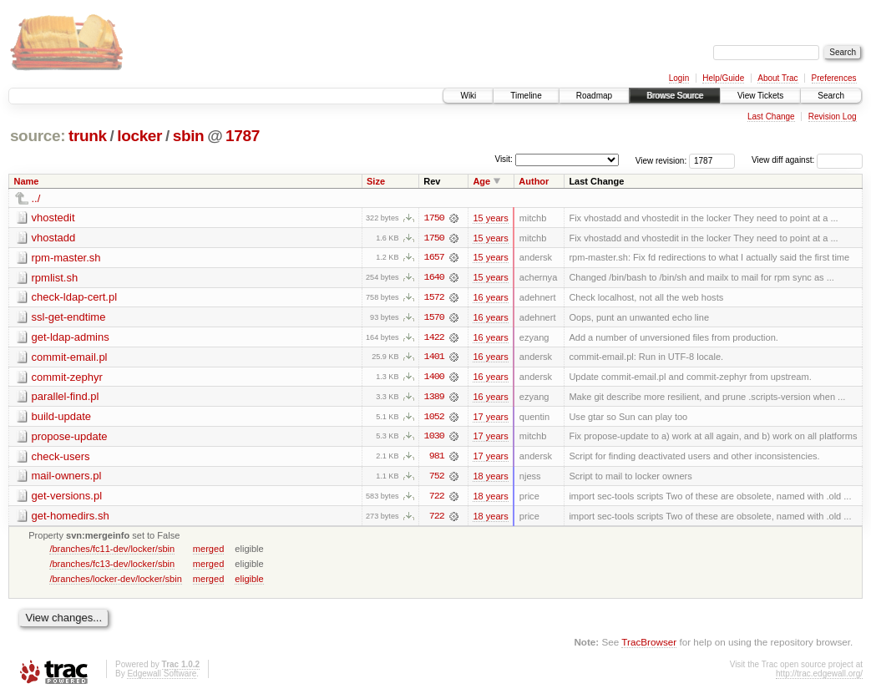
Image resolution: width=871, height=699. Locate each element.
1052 (434, 418)
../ (36, 198)
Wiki (468, 95)
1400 (434, 378)
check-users (61, 458)
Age (481, 181)
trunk (87, 135)
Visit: (503, 159)
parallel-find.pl (65, 398)
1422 (434, 338)
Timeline (525, 95)
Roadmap (594, 95)
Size (376, 181)
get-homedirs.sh (70, 518)
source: (37, 135)
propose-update (70, 438)
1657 (434, 258)
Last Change (771, 116)
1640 (434, 278)
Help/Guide (723, 78)
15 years (490, 218)
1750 (434, 218)
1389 (434, 398)
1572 (434, 298)
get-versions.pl (67, 498)
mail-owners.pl (67, 478)
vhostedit (53, 217)
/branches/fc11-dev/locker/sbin (112, 551)
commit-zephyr (67, 378)
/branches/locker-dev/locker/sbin (115, 581)
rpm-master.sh (66, 257)
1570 (434, 318)
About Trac (777, 78)
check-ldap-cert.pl (75, 297)
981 (436, 458)
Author (534, 181)
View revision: (661, 160)
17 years (490, 418)
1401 (434, 358)
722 (436, 498)
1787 (242, 135)
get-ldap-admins (70, 338)
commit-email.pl (70, 358)
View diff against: (807, 160)
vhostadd (54, 237)
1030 (434, 438)
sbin (189, 135)
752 (436, 478)
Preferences (834, 78)
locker (139, 135)
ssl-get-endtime (69, 318)
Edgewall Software (161, 676)
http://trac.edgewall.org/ (819, 676)
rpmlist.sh (55, 277)
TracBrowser (648, 645)
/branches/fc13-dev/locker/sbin (112, 566)
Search (831, 95)
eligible (249, 581)
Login (679, 78)
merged (208, 551)
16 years (490, 298)
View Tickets (760, 95)
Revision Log (832, 116)
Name (26, 181)
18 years (490, 479)
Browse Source (674, 95)
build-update (62, 418)
